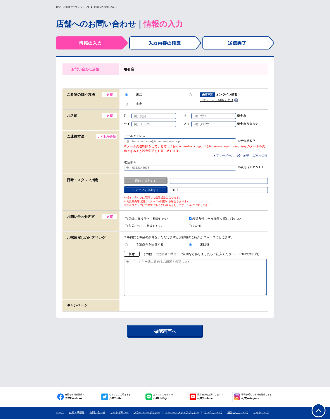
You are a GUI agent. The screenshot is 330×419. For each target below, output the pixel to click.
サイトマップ (261, 412)
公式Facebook (75, 396)
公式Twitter (120, 396)
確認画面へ (165, 338)
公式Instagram (257, 396)
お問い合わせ (97, 412)
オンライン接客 (213, 94)
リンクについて (213, 412)
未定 (133, 104)
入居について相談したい (143, 226)
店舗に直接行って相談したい (146, 218)
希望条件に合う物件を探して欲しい (215, 218)
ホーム (60, 412)
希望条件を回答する (144, 244)
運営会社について (237, 412)
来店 (133, 94)
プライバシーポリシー (147, 412)
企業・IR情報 (77, 412)
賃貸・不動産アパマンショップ (73, 7)
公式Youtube (210, 396)
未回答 (199, 244)
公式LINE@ (164, 396)
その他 (195, 226)
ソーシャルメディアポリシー (182, 412)
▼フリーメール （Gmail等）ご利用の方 (240, 155)
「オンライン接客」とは (216, 100)
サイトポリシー (119, 412)
